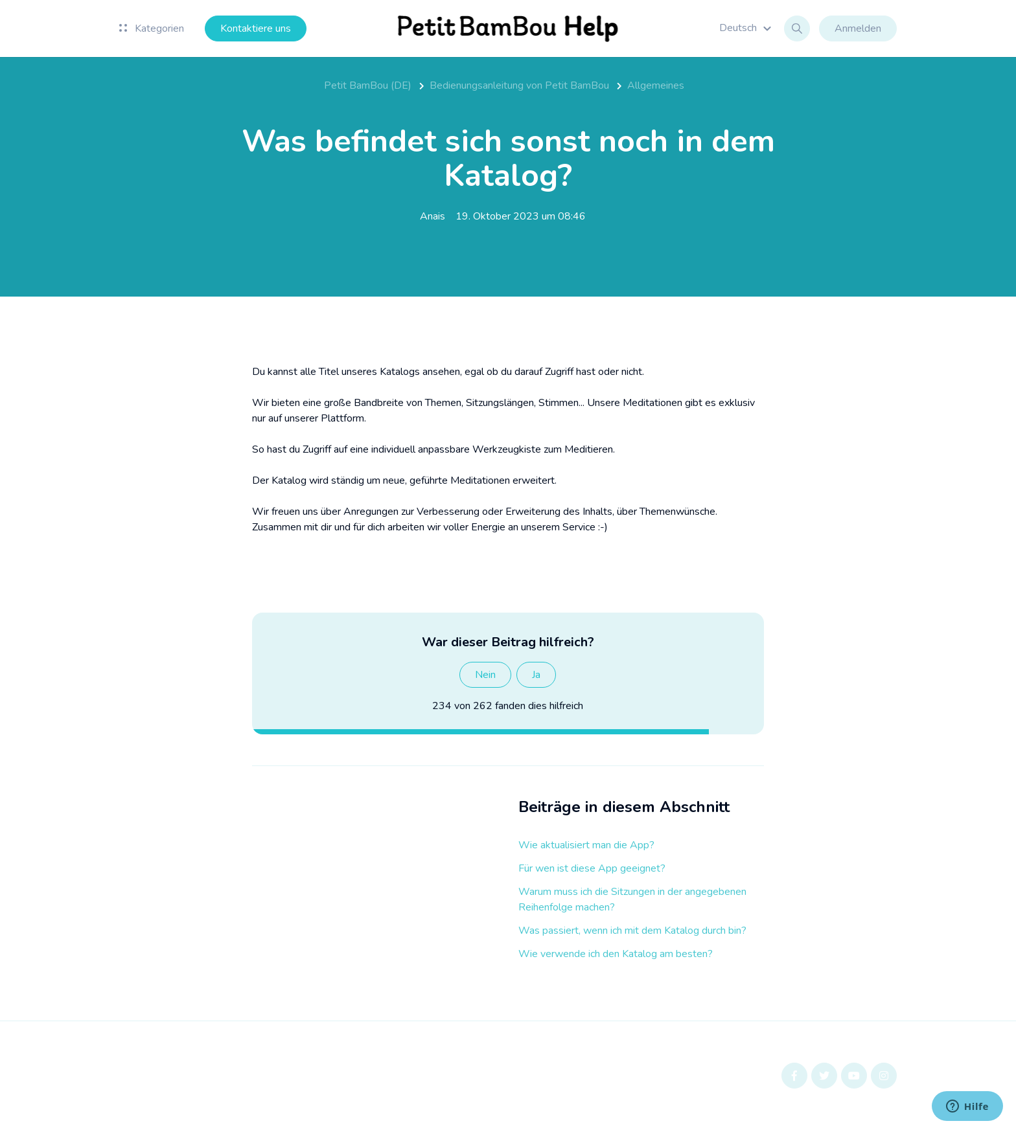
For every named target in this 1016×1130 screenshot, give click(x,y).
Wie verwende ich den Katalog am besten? (615, 954)
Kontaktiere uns (255, 28)
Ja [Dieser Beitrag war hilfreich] (536, 675)
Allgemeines (655, 85)
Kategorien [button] (151, 28)
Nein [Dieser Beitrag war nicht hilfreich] (485, 675)
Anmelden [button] (858, 28)
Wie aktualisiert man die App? (586, 845)
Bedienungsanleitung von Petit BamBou (519, 85)
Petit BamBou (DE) (367, 85)
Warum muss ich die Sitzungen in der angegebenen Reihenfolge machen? (632, 899)
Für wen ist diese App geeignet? (591, 868)
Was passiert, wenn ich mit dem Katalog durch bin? (632, 930)
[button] (747, 28)
